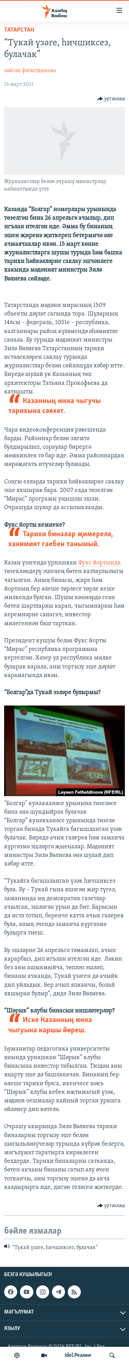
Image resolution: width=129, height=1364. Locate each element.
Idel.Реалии (78, 1355)
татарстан (19, 30)
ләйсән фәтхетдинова (30, 70)
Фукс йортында (99, 563)
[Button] (111, 99)
